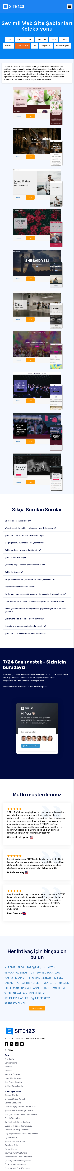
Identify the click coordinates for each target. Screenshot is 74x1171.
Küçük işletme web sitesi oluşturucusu (21, 1133)
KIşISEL (58, 977)
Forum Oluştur (11, 1149)
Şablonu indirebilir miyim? (16, 557)
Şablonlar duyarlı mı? (14, 572)
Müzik (54, 39)
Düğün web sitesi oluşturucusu (18, 1126)
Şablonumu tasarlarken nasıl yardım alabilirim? (25, 633)
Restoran (8, 46)
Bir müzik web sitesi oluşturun (18, 1122)
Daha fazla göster (37, 1008)
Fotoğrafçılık (41, 39)
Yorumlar (8, 1070)
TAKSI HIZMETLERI (53, 988)
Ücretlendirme (11, 1063)
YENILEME (50, 982)
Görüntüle (19, 116)
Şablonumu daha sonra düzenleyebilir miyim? (25, 535)
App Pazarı (13, 1082)
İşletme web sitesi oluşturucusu (19, 1110)
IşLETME (9, 967)
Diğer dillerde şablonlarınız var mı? (20, 587)
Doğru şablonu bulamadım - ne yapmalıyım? (24, 543)
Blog (29, 39)
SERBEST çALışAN (15, 1003)
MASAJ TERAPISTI (15, 977)
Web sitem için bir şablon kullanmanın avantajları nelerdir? (30, 528)
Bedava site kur (11, 1095)
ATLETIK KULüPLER (16, 998)
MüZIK (51, 967)
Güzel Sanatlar (22, 46)
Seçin (30, 116)
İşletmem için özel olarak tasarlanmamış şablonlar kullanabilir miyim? (35, 601)
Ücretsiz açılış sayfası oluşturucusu (20, 1107)
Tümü (9, 39)
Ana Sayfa (9, 1059)
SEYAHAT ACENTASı (16, 972)
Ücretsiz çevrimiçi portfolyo (17, 1130)
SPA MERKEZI (37, 993)
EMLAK (8, 982)
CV (35, 46)
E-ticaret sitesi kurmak (15, 1099)
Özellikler (8, 1067)
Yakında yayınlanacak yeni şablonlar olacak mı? (25, 626)
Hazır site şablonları (13, 1078)
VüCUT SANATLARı (15, 993)
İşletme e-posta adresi (15, 1141)
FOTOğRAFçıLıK (36, 967)
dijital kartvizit (11, 1137)
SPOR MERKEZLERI (40, 977)
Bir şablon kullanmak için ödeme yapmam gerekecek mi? (30, 579)
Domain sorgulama (13, 1103)
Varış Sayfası (45, 46)
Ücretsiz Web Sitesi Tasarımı (17, 1168)
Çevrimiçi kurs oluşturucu (16, 1153)
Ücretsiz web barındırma (15, 1164)
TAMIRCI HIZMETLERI (28, 982)
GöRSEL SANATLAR (48, 972)
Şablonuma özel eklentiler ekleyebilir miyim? (24, 619)
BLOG (20, 967)
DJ (32, 972)
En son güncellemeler (14, 1086)
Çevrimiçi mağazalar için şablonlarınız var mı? (25, 565)
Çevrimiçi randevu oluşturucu (18, 1160)
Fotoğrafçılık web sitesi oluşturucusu (21, 1114)
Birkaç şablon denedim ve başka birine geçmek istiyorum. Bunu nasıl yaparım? (35, 610)
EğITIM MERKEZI (40, 998)
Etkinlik (64, 39)
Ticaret (19, 39)
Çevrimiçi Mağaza (62, 46)
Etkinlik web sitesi (12, 1118)
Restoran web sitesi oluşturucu (18, 1157)
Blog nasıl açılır (11, 1145)
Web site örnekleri (12, 1074)
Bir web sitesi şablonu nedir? (18, 521)
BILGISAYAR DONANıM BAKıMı (21, 988)
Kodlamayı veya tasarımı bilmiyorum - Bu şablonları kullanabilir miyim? (35, 594)
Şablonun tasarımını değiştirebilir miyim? (23, 550)
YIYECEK (64, 982)
